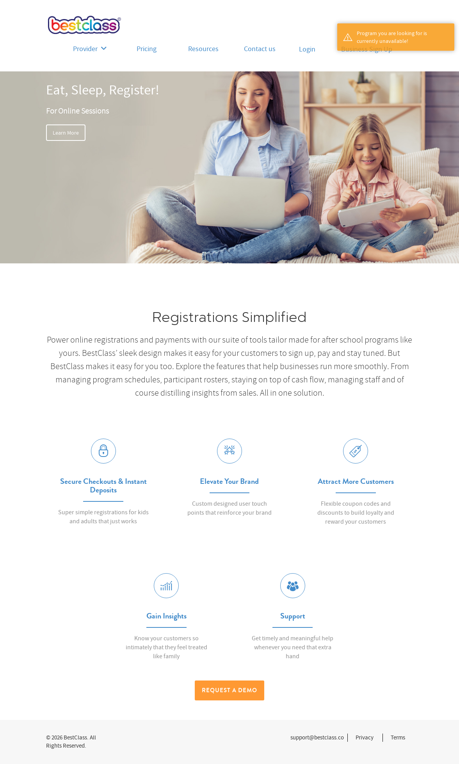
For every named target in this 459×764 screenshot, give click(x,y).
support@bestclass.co (317, 737)
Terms (398, 737)
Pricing (147, 48)
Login (307, 49)
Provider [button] (90, 48)
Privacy (365, 737)
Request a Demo (229, 690)
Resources (203, 48)
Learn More (66, 132)
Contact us (260, 48)
